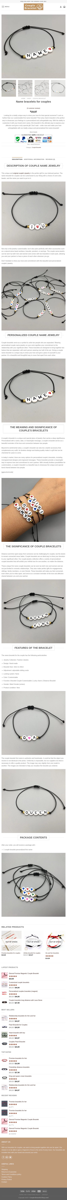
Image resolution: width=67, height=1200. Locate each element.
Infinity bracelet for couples (31, 952)
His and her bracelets (52, 952)
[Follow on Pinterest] (10, 1157)
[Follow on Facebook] (3, 1157)
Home (23, 98)
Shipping (4, 1169)
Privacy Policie (6, 1179)
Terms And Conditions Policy (29, 1194)
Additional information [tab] (34, 159)
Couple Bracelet (39, 98)
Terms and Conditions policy (11, 1174)
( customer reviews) (33, 108)
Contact (4, 1181)
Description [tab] (19, 159)
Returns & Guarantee (8, 1171)
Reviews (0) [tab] (48, 159)
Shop (29, 98)
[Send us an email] (6, 1157)
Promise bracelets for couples (10, 952)
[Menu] (4, 6)
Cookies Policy (6, 1176)
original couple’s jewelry (21, 173)
